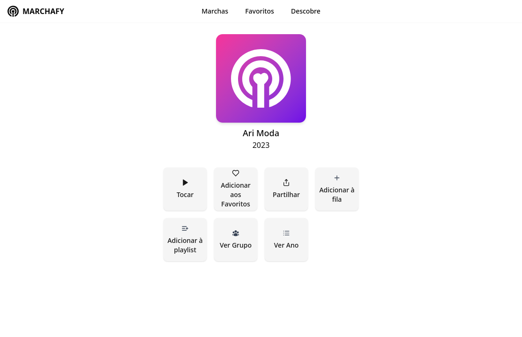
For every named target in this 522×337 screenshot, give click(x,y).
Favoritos (259, 11)
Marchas (214, 11)
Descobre (306, 11)
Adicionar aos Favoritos (236, 188)
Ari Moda (261, 133)
